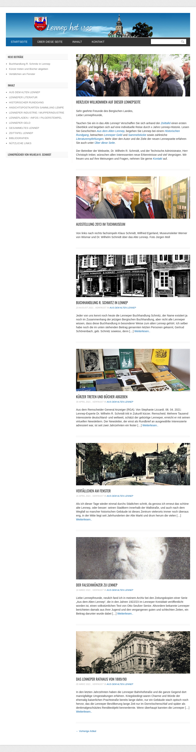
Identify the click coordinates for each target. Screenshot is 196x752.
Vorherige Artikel (86, 731)
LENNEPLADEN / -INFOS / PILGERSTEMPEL (35, 117)
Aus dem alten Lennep (123, 307)
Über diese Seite (50, 41)
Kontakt (98, 41)
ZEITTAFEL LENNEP (21, 133)
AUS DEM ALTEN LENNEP (24, 92)
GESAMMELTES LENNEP (24, 127)
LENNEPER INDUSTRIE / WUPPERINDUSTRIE (36, 112)
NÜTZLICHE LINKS (20, 143)
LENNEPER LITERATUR (23, 97)
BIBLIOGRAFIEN (19, 138)
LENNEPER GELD (19, 122)
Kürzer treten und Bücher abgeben (102, 396)
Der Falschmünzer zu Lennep (96, 584)
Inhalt (77, 41)
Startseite (19, 41)
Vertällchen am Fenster (93, 490)
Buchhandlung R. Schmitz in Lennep (102, 302)
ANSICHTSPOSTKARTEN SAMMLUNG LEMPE (36, 107)
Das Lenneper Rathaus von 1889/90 (101, 679)
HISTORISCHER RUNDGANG (26, 102)
